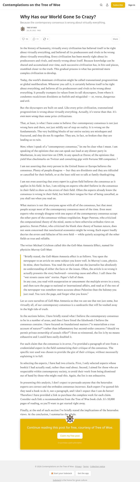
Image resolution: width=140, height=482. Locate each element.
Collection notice (97, 466)
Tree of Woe (32, 28)
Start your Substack (61, 473)
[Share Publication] (107, 5)
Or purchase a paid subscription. (70, 443)
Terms (86, 466)
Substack (57, 480)
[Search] (101, 5)
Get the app (83, 473)
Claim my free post (70, 435)
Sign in (131, 5)
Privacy (78, 466)
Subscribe (118, 5)
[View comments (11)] (35, 39)
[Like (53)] (25, 39)
